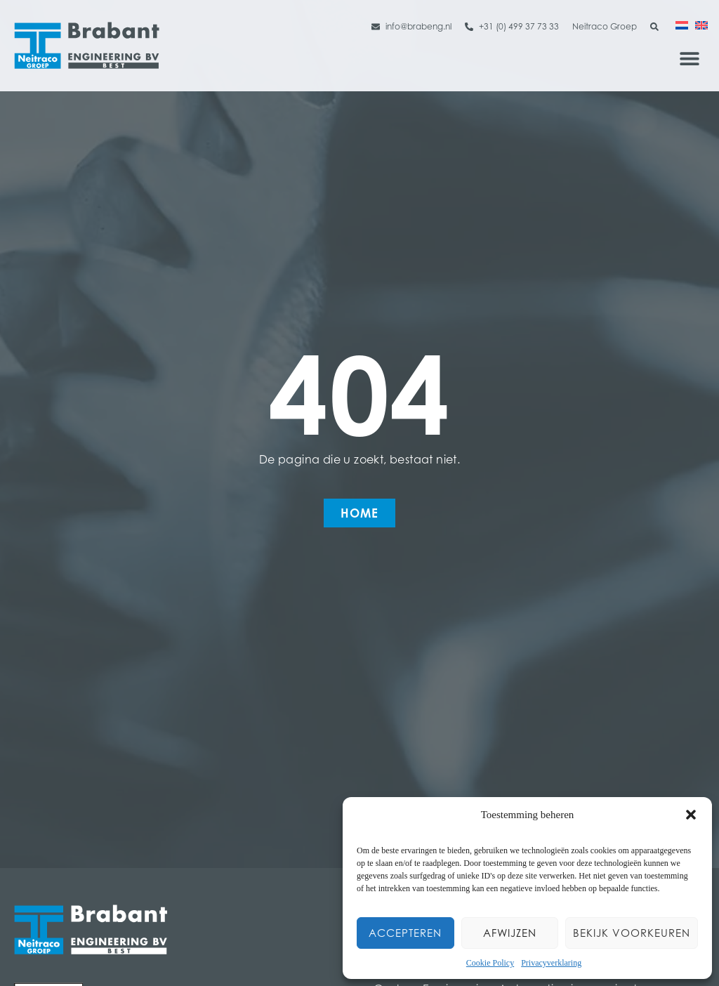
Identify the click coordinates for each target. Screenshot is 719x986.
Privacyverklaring (551, 963)
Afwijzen (509, 933)
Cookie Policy (490, 963)
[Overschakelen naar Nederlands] (682, 24)
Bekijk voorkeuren (631, 933)
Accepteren (405, 933)
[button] (691, 815)
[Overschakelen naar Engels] (701, 24)
